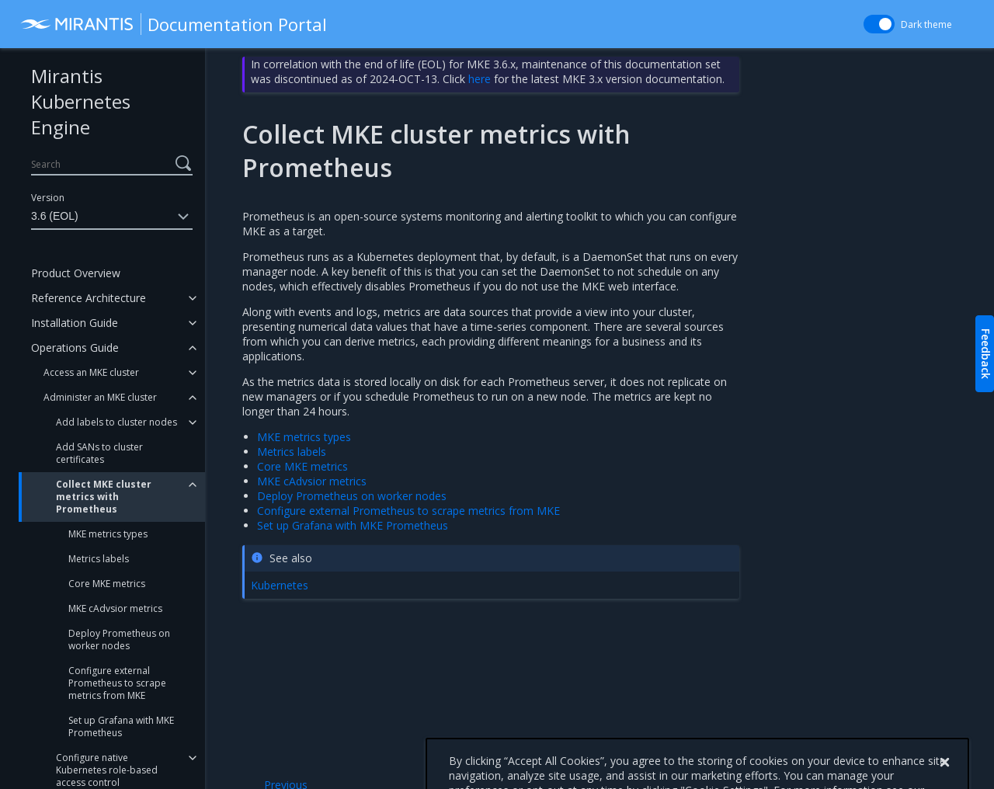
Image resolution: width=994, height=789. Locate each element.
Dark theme (926, 24)
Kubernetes (279, 585)
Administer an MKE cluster (100, 397)
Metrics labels (98, 558)
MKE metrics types (108, 533)
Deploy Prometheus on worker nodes (119, 639)
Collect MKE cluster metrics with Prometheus (103, 497)
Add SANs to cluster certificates (99, 453)
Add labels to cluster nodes (116, 422)
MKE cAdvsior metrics (115, 608)
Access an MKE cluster (91, 372)
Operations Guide (75, 347)
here (479, 78)
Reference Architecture (88, 297)
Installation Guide (74, 322)
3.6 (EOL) (112, 216)
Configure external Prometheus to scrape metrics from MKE (117, 683)
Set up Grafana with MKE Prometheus (121, 726)
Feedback (985, 353)
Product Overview (75, 273)
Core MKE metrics (106, 583)
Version (47, 197)
